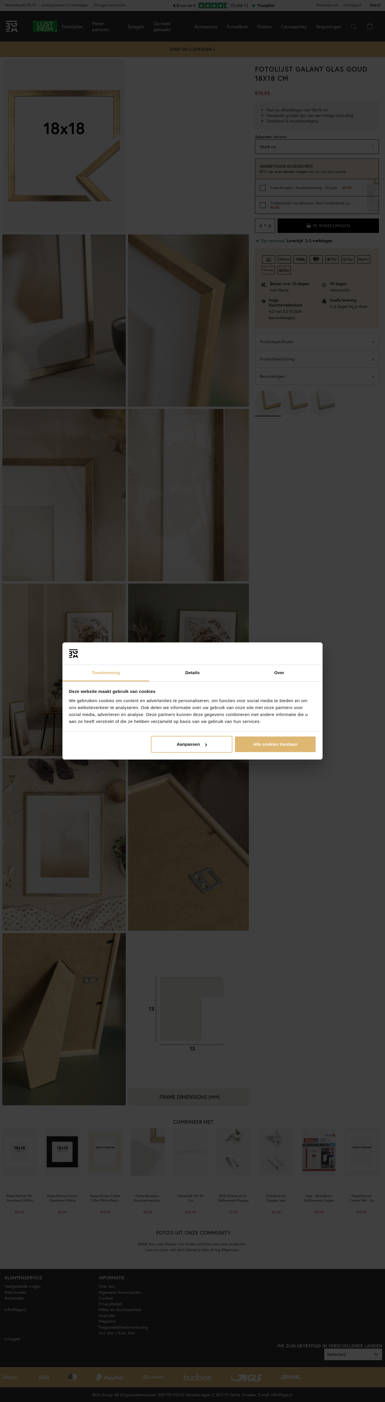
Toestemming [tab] (106, 672)
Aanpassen (192, 744)
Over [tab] (279, 672)
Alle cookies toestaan (275, 744)
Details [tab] (192, 672)
